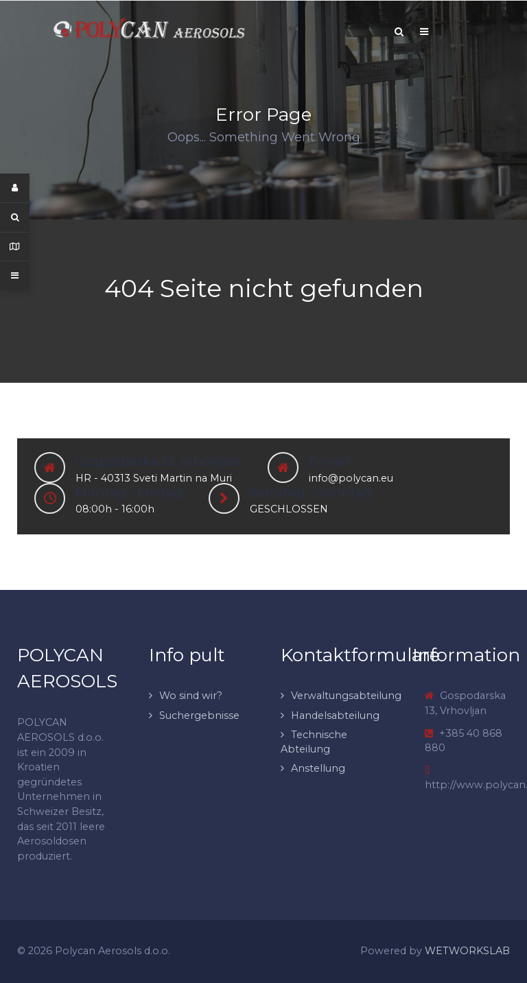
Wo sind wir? (190, 695)
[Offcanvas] (424, 31)
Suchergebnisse (199, 715)
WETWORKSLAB (467, 951)
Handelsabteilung (335, 715)
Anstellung (318, 768)
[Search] (398, 31)
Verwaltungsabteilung (346, 695)
